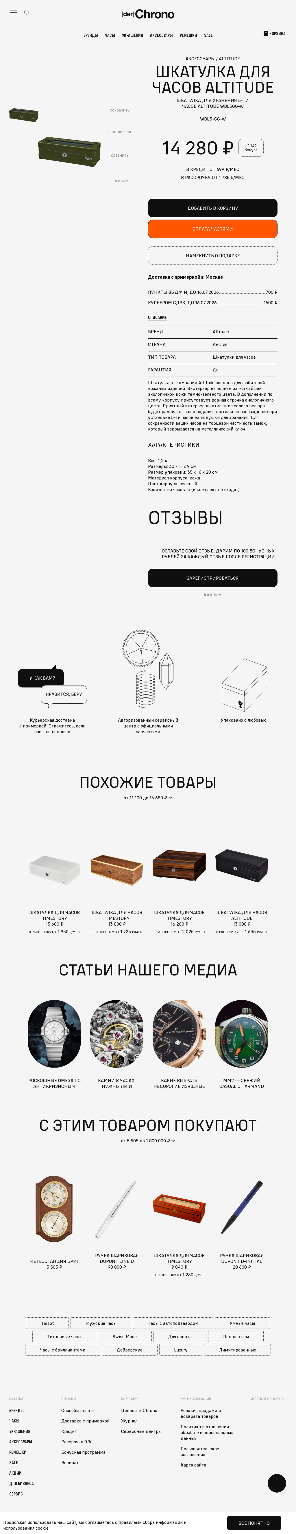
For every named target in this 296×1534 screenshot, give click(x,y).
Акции (15, 1473)
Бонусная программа (83, 1452)
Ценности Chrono (139, 1410)
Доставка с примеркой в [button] (185, 277)
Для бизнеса (21, 1483)
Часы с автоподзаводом (173, 1323)
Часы (110, 35)
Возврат (70, 1462)
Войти (210, 594)
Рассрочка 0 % (76, 1441)
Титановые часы (64, 1336)
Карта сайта (193, 1465)
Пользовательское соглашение (200, 1451)
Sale (208, 35)
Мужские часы (101, 1323)
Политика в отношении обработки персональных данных (207, 1432)
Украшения (132, 35)
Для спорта (180, 1336)
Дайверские (130, 1350)
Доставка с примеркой (85, 1421)
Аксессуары (161, 35)
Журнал (129, 1421)
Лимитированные (237, 1350)
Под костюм (236, 1336)
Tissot (47, 1323)
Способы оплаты (78, 1410)
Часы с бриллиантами (62, 1350)
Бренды (91, 35)
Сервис (16, 1494)
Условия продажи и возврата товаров (201, 1413)
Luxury (181, 1350)
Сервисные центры (141, 1431)
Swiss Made (125, 1336)
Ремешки (188, 35)
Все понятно (254, 1523)
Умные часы (242, 1323)
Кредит (69, 1431)
